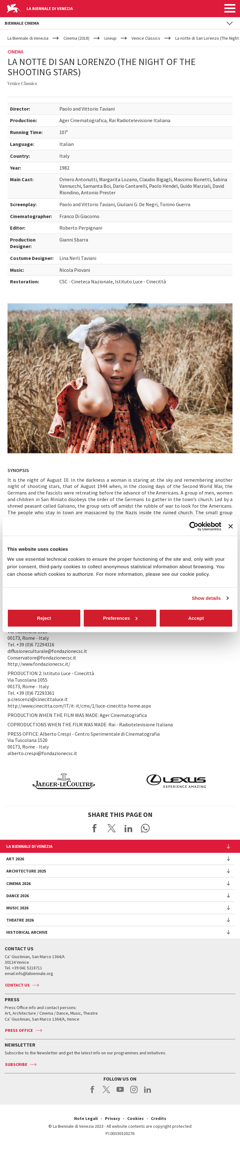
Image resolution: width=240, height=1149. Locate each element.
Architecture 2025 (26, 871)
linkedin (147, 1092)
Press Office (19, 1030)
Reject (44, 617)
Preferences (120, 617)
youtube (120, 1092)
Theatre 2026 (20, 920)
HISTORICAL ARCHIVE (27, 932)
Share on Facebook (95, 828)
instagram (134, 1092)
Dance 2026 (17, 895)
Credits (158, 1118)
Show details (206, 598)
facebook (92, 1092)
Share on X (112, 828)
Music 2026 (17, 908)
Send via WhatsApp (145, 828)
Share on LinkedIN (128, 828)
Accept (196, 617)
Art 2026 (15, 859)
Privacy (112, 1118)
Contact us (17, 985)
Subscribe (16, 1064)
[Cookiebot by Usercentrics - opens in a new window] (194, 526)
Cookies (135, 1118)
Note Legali (86, 1118)
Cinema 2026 (18, 883)
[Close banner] (230, 526)
